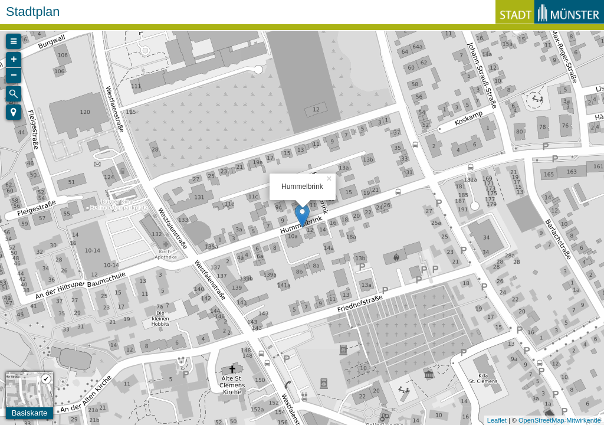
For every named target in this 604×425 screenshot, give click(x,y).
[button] (13, 112)
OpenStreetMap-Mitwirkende (559, 420)
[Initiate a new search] (13, 94)
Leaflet (497, 420)
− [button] (14, 75)
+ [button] (14, 60)
